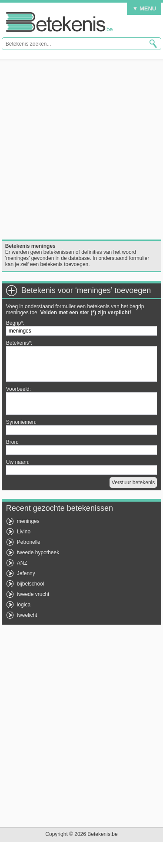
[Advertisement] (81, 149)
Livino (23, 532)
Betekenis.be (59, 22)
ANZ (22, 563)
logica (23, 605)
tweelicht (27, 615)
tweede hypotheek (38, 552)
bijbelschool (30, 584)
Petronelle (28, 542)
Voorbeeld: (18, 389)
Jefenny (26, 573)
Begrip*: (15, 323)
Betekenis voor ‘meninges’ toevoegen (86, 290)
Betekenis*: (19, 343)
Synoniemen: (21, 422)
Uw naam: (18, 462)
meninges (28, 521)
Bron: (12, 442)
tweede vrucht (33, 594)
